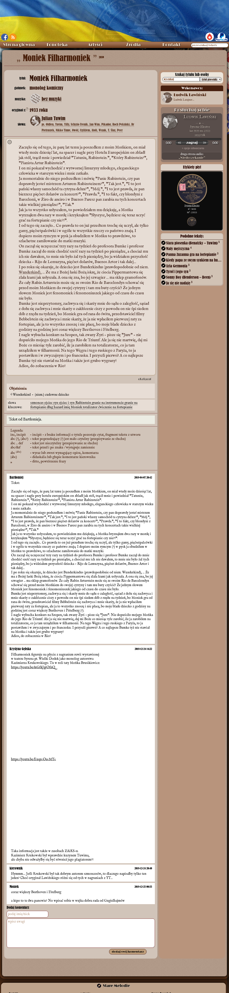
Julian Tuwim (53, 118)
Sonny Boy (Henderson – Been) (189, 277)
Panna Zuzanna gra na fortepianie (192, 254)
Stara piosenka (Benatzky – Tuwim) (193, 242)
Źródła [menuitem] (133, 44)
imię (67, 407)
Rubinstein (83, 403)
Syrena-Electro (200, 127)
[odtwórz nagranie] (192, 143)
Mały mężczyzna (179, 248)
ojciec (48, 403)
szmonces (37, 403)
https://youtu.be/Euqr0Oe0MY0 (33, 759)
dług (50, 407)
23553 (207, 130)
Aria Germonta (177, 265)
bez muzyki (51, 99)
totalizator (90, 407)
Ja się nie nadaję (179, 283)
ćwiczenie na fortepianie (115, 407)
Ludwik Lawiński (199, 117)
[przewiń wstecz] (179, 143)
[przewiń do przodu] (204, 143)
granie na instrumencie (108, 403)
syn (56, 403)
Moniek (77, 407)
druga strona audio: (192, 156)
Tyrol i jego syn (178, 271)
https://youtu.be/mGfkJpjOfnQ (33, 667)
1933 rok (200, 135)
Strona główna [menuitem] (19, 44)
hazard (59, 407)
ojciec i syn (67, 403)
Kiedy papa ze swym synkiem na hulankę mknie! (194, 260)
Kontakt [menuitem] (171, 44)
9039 (196, 130)
